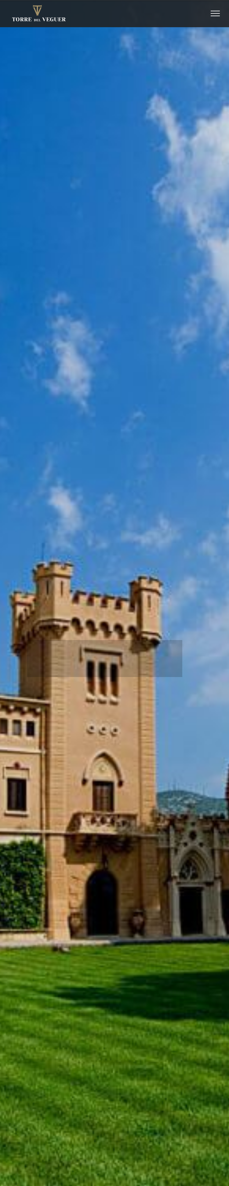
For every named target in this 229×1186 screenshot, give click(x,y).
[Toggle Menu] (215, 13)
